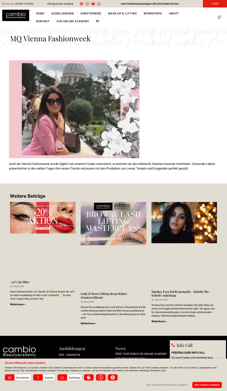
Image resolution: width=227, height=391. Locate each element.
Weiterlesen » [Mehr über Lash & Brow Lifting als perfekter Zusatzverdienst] (88, 323)
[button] (18, 377)
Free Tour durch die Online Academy (141, 354)
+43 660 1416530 (17, 3)
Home (40, 13)
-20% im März (19, 282)
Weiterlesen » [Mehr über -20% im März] (18, 304)
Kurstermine (91, 13)
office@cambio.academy (60, 3)
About (174, 13)
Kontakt (43, 21)
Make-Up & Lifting (122, 13)
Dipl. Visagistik (69, 355)
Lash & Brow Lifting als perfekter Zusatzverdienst (104, 295)
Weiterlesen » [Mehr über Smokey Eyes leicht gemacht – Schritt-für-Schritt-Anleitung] (159, 321)
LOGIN (215, 3)
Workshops (153, 13)
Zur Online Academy (73, 21)
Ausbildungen (62, 13)
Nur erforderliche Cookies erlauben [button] (167, 385)
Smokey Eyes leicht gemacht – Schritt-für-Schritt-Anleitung (180, 293)
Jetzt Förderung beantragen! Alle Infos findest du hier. (150, 3)
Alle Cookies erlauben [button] (207, 385)
